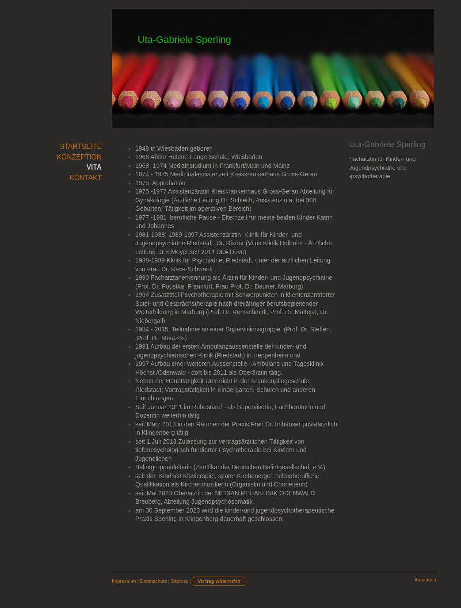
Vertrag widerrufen (219, 581)
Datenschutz (153, 581)
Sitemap (180, 581)
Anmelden (425, 579)
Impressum (124, 581)
